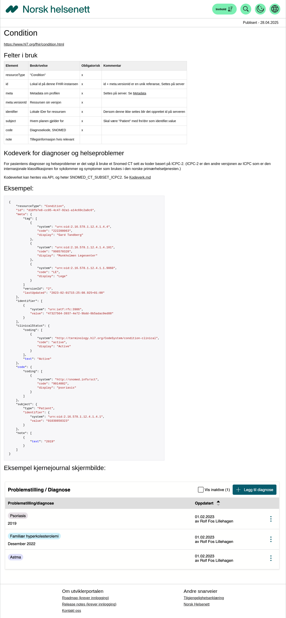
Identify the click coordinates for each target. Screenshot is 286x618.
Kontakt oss (71, 611)
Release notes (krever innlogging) (89, 604)
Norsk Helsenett (197, 604)
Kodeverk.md (140, 177)
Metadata (139, 93)
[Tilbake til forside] (48, 9)
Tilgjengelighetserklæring (204, 598)
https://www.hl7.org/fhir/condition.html (34, 44)
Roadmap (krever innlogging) (85, 598)
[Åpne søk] (224, 9)
